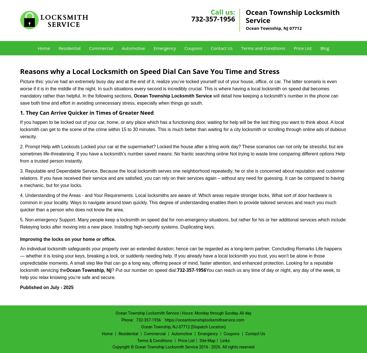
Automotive (133, 48)
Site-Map (207, 340)
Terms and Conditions (263, 48)
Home (44, 48)
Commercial (101, 48)
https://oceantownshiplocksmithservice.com (204, 320)
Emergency (165, 48)
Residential (69, 48)
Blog (324, 48)
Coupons (193, 48)
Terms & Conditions (154, 340)
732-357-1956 (213, 19)
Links (225, 340)
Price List (303, 48)
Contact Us (222, 48)
